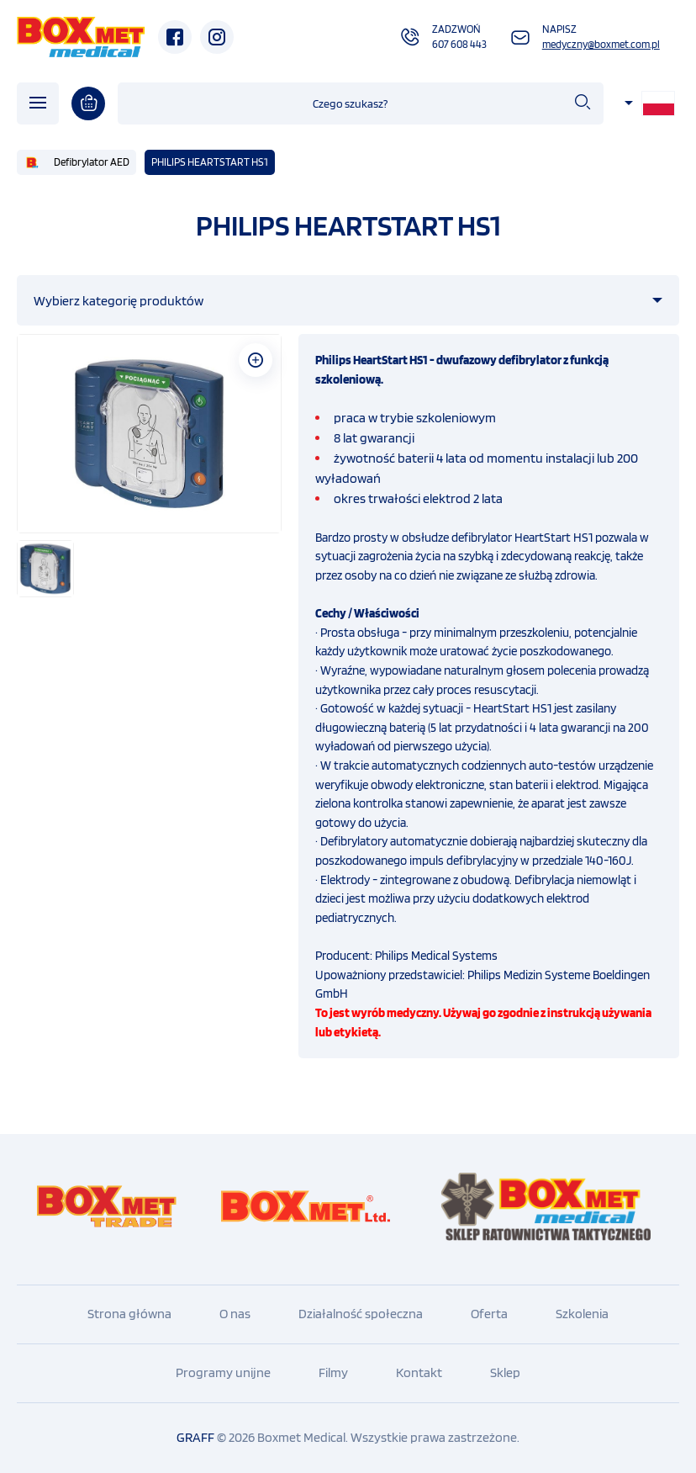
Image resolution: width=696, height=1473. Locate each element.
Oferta (489, 1314)
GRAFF (195, 1437)
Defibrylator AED (91, 162)
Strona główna (129, 1314)
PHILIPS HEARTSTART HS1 (209, 162)
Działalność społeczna (360, 1314)
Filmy (333, 1372)
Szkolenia (582, 1314)
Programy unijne (223, 1372)
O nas (234, 1314)
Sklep (505, 1372)
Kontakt (419, 1372)
